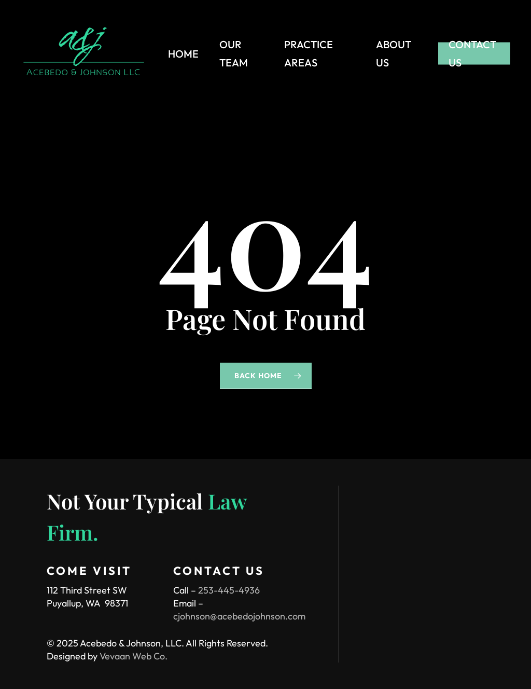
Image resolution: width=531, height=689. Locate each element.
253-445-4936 (229, 590)
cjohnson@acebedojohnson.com (239, 616)
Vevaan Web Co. (133, 656)
